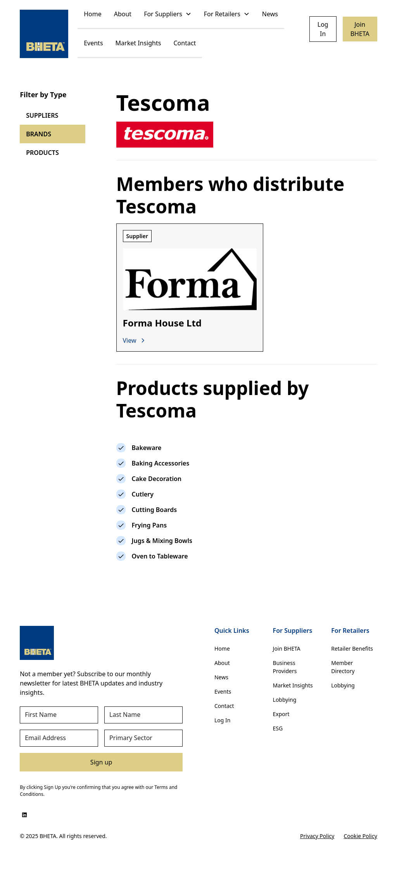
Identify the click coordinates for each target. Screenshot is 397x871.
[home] (44, 34)
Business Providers (285, 667)
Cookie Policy (360, 836)
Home (93, 14)
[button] (168, 14)
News (270, 14)
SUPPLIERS (42, 115)
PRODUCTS (42, 152)
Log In (323, 29)
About (122, 14)
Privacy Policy (317, 836)
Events (93, 43)
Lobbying (285, 699)
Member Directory (342, 667)
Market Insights (138, 43)
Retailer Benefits (352, 648)
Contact (184, 43)
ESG (278, 728)
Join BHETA (359, 29)
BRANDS (38, 134)
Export (281, 714)
